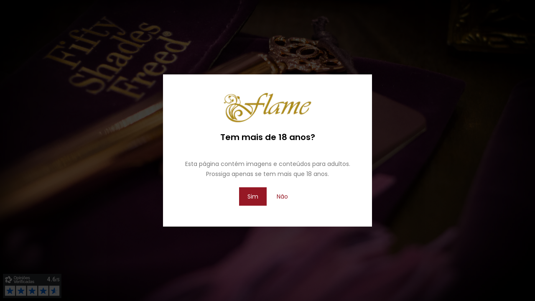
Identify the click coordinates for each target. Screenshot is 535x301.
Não (282, 196)
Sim (252, 196)
